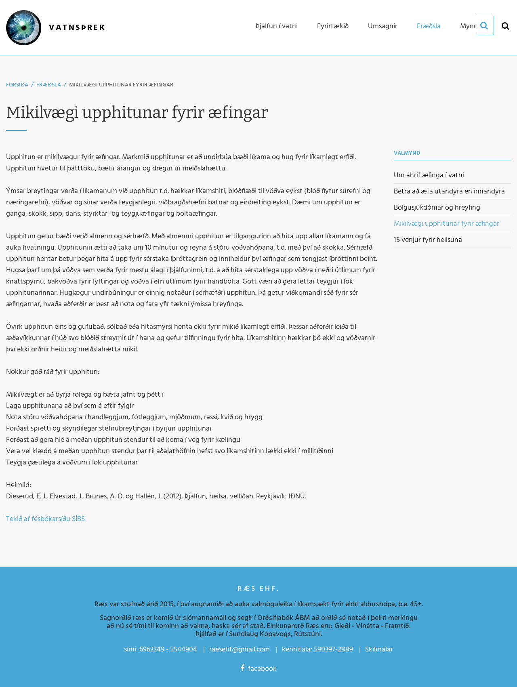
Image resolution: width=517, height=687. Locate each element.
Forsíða (17, 85)
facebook (258, 669)
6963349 (151, 649)
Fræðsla (48, 85)
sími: (131, 649)
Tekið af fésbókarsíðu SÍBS (45, 519)
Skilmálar (379, 649)
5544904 (183, 649)
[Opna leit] (505, 25)
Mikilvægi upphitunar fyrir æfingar (121, 85)
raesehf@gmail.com (239, 649)
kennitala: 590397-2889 (317, 649)
